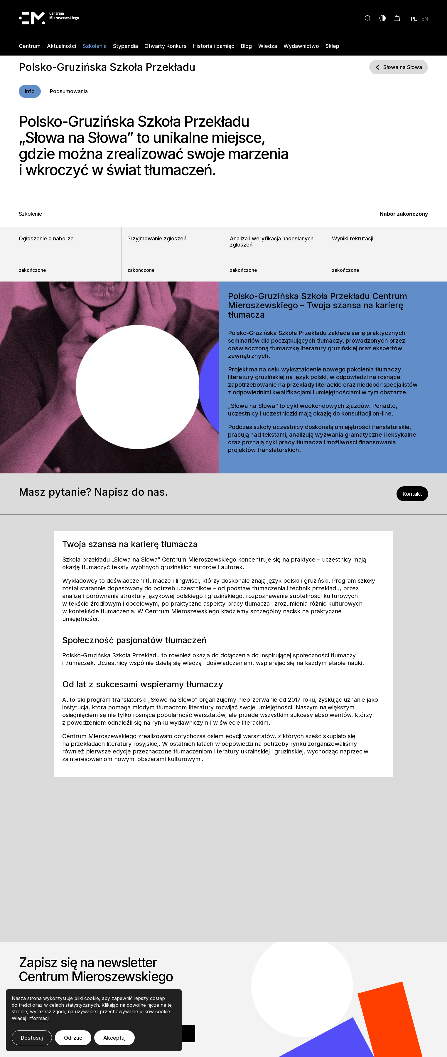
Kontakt (415, 493)
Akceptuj (114, 1038)
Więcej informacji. (31, 1018)
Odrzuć (73, 1038)
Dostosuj (32, 1038)
